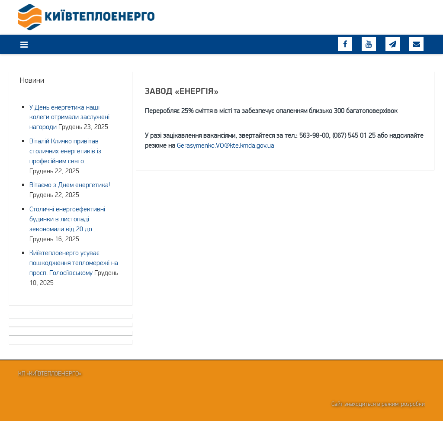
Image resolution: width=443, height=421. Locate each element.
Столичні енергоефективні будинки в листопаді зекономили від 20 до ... (67, 219)
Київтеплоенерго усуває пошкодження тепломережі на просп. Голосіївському (73, 262)
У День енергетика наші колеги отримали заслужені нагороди (69, 117)
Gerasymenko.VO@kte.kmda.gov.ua (225, 145)
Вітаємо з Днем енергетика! (69, 184)
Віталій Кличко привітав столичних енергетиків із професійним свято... (65, 151)
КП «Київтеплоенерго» (49, 373)
